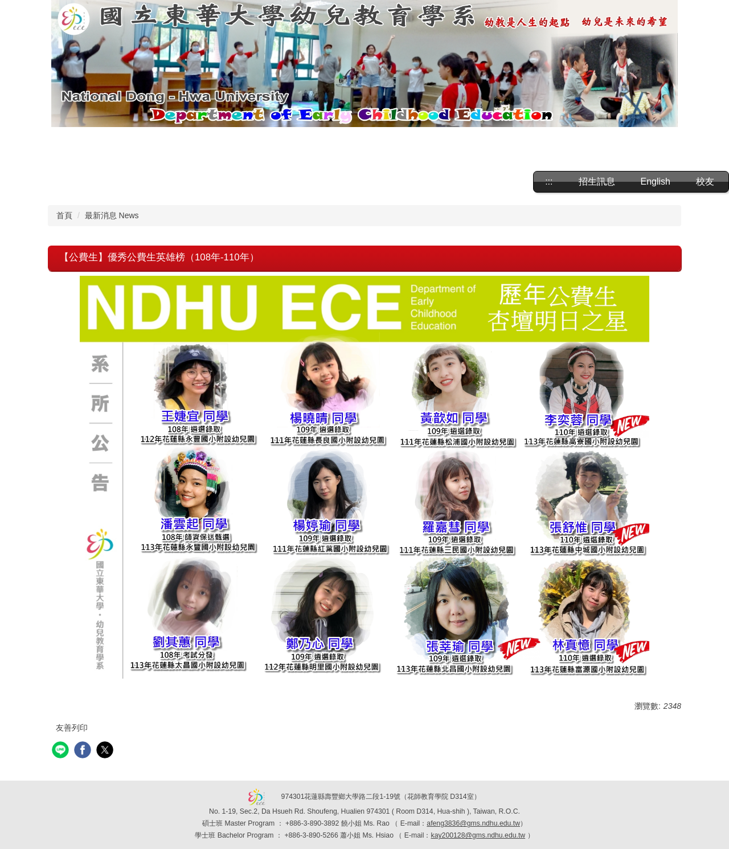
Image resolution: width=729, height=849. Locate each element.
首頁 (64, 215)
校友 (705, 181)
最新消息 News (112, 215)
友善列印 (72, 727)
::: (548, 181)
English (655, 181)
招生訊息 (597, 181)
